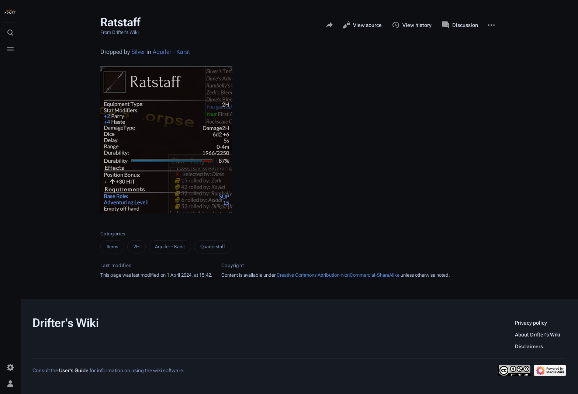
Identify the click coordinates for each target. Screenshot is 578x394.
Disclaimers (529, 346)
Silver (138, 51)
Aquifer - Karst (171, 51)
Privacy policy (531, 323)
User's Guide (74, 370)
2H (136, 246)
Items (112, 246)
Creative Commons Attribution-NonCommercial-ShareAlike (338, 275)
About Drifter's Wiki (537, 335)
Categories (113, 233)
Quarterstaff (212, 246)
